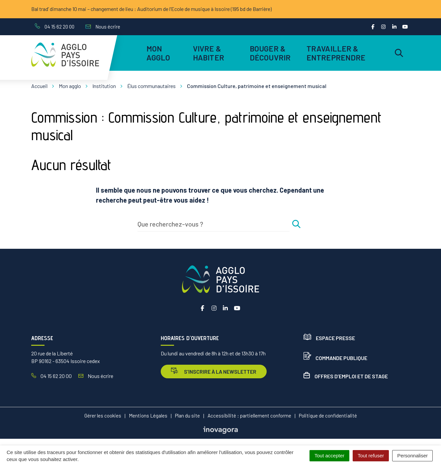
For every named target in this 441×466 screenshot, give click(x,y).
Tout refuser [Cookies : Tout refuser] (371, 455)
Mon (158, 53)
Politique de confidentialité (328, 416)
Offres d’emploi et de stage (346, 376)
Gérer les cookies (102, 416)
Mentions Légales (148, 416)
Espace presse (329, 338)
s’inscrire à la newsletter (213, 371)
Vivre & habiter (208, 53)
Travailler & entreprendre (335, 53)
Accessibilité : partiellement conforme (249, 416)
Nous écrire (95, 376)
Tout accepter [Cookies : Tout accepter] (329, 455)
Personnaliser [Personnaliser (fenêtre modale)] (412, 455)
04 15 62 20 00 (51, 376)
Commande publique (335, 358)
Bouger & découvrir (270, 53)
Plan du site (187, 416)
